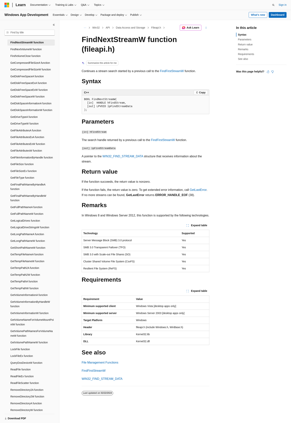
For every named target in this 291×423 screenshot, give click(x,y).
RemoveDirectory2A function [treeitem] (26, 389)
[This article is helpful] (268, 71)
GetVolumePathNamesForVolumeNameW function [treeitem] (31, 333)
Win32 (96, 27)
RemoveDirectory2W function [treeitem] (27, 396)
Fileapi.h (156, 27)
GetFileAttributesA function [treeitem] (25, 130)
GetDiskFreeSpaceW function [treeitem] (27, 96)
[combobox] (29, 33)
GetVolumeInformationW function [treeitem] (29, 313)
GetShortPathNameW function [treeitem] (27, 247)
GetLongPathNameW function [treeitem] (27, 240)
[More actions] (206, 28)
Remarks (243, 49)
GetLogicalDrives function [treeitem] (25, 220)
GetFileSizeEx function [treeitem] (23, 171)
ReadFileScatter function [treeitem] (24, 382)
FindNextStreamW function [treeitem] (27, 42)
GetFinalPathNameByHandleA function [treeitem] (27, 187)
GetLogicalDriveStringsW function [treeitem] (29, 227)
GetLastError (198, 189)
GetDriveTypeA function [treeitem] (24, 116)
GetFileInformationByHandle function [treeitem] (31, 157)
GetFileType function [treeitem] (22, 177)
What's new (258, 14)
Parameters (244, 39)
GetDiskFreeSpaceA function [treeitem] (27, 76)
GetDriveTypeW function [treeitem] (24, 123)
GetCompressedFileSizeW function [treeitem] (30, 69)
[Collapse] (54, 24)
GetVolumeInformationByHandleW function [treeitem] (30, 304)
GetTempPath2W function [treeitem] (25, 274)
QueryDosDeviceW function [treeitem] (26, 362)
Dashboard (277, 14)
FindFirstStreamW (172, 71)
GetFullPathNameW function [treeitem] (26, 213)
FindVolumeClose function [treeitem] (25, 55)
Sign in (283, 4)
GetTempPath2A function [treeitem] (24, 267)
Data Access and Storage (130, 27)
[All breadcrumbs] (85, 28)
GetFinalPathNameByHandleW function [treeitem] (28, 198)
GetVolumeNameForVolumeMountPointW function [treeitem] (32, 322)
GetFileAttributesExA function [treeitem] (27, 137)
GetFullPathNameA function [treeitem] (26, 207)
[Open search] (273, 5)
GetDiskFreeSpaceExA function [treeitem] (28, 83)
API (108, 27)
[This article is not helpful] (272, 71)
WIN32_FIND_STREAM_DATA (122, 156)
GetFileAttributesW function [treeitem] (26, 150)
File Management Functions (100, 362)
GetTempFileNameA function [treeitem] (26, 254)
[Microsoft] (6, 5)
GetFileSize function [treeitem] (22, 164)
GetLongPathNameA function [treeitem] (27, 234)
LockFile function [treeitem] (20, 349)
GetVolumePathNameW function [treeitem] (29, 342)
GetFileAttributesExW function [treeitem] (27, 143)
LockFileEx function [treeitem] (21, 355)
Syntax (242, 34)
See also (243, 58)
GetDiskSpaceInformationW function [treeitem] (31, 110)
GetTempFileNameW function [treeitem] (27, 261)
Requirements (246, 54)
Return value (245, 44)
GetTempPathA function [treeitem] (24, 281)
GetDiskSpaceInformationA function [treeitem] (30, 103)
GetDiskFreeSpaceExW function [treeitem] (29, 89)
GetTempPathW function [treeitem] (24, 288)
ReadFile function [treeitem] (20, 369)
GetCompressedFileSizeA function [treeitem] (30, 62)
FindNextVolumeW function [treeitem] (26, 49)
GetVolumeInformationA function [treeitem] (29, 294)
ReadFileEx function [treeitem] (22, 376)
